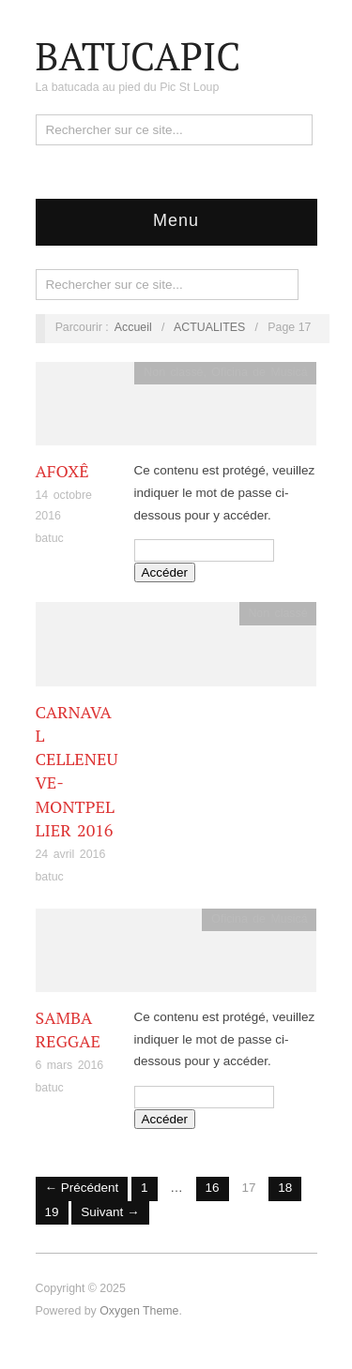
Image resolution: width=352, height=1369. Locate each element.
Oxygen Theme (138, 1310)
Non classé (173, 372)
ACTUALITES (209, 327)
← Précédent (82, 1188)
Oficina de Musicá (259, 372)
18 (285, 1188)
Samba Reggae (68, 1029)
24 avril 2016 (71, 854)
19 (52, 1212)
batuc (50, 538)
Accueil (133, 327)
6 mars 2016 (70, 1065)
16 (213, 1188)
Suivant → (110, 1212)
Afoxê (62, 470)
